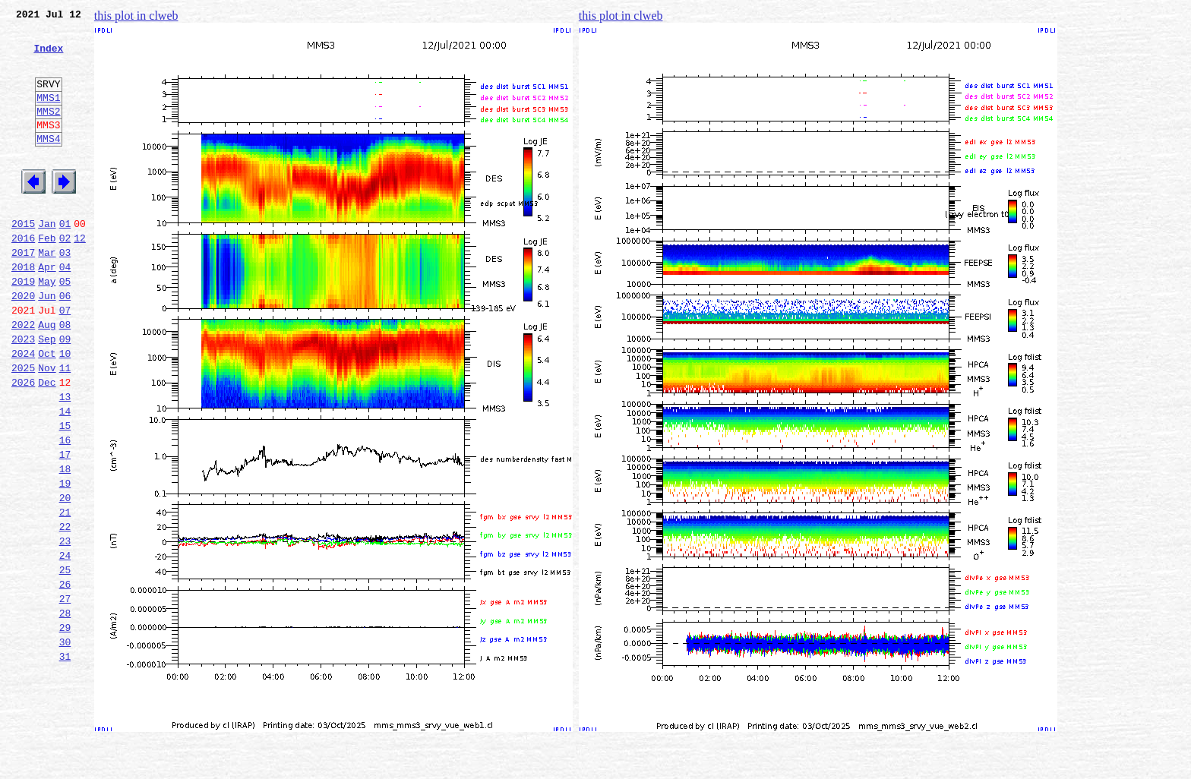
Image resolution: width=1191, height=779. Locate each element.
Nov (46, 427)
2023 (23, 393)
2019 (23, 326)
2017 (23, 293)
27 (65, 694)
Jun (46, 343)
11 (65, 427)
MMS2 (48, 131)
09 (65, 393)
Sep (46, 393)
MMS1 (48, 115)
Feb (46, 276)
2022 (23, 376)
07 (65, 360)
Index (48, 57)
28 (65, 711)
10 (65, 410)
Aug (46, 376)
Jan (46, 259)
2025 (23, 427)
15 (65, 493)
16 (65, 510)
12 (80, 276)
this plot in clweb (136, 15)
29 (65, 727)
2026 (23, 443)
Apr (46, 310)
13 (65, 460)
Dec (46, 443)
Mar (46, 293)
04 (65, 310)
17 (65, 527)
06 (65, 343)
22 (65, 610)
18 (65, 543)
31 (65, 761)
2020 (23, 343)
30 (65, 744)
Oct (46, 410)
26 (65, 677)
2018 (23, 310)
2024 (23, 410)
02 (65, 276)
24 (65, 644)
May (46, 326)
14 (65, 477)
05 (65, 326)
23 (65, 627)
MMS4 (48, 163)
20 (65, 577)
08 (65, 376)
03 (65, 293)
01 (65, 259)
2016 (23, 276)
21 (65, 594)
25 (65, 660)
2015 (23, 259)
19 (65, 560)
